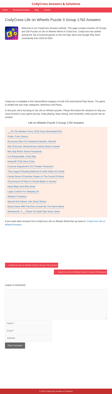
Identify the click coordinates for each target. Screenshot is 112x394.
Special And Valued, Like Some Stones (26, 201)
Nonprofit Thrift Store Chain (21, 161)
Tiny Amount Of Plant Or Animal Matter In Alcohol (31, 181)
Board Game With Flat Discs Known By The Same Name (35, 206)
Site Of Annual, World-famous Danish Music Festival (33, 146)
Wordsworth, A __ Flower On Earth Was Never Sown (33, 211)
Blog (37, 10)
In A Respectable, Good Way (21, 156)
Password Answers (21, 10)
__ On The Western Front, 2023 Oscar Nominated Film (34, 131)
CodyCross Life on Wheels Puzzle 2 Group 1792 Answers (33, 265)
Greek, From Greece (17, 136)
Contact (47, 10)
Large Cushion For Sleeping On (23, 191)
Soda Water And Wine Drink (21, 186)
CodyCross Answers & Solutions (56, 4)
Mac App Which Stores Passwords (24, 151)
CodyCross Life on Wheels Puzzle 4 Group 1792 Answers (82, 272)
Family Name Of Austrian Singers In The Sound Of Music (35, 176)
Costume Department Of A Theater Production (30, 166)
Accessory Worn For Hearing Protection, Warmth (31, 141)
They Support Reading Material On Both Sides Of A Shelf (35, 171)
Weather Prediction (17, 196)
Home (5, 10)
